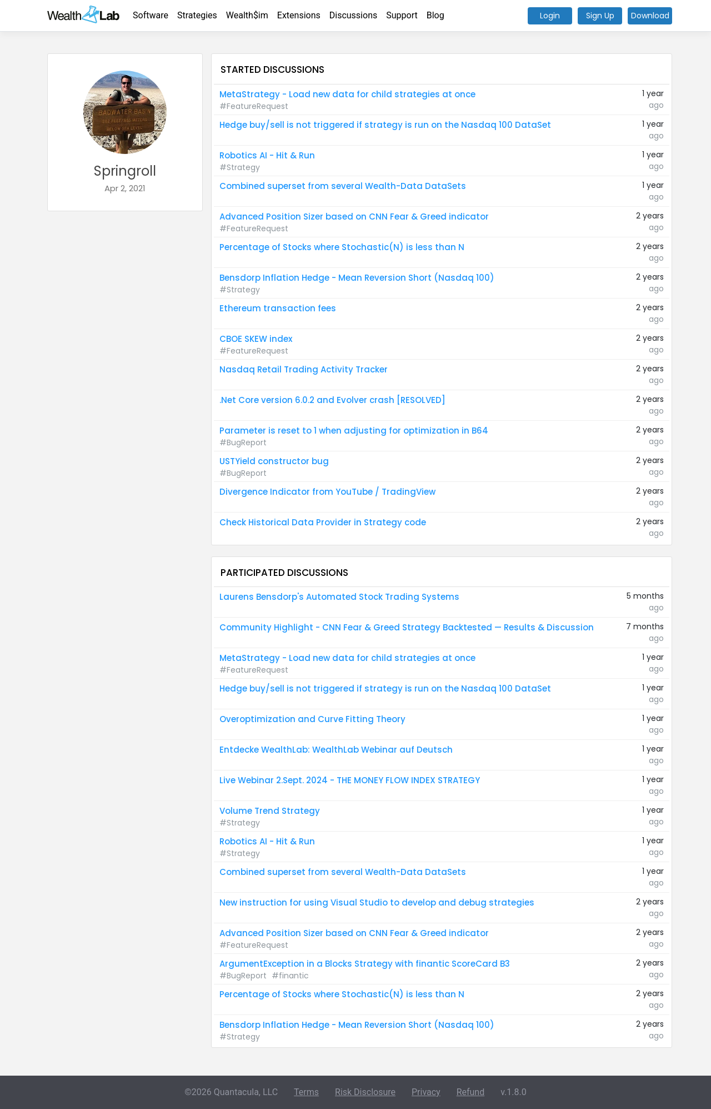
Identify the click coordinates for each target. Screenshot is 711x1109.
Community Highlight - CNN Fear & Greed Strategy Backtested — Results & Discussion (406, 627)
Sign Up (600, 15)
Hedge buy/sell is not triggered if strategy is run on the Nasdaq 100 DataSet (385, 125)
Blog (435, 15)
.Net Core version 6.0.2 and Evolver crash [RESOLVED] (332, 400)
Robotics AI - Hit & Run (267, 155)
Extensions (299, 15)
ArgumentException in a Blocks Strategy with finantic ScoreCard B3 (364, 963)
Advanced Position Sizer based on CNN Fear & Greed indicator (354, 216)
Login (550, 15)
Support (401, 15)
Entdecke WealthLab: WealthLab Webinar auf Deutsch (336, 749)
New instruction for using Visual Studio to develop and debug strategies (376, 902)
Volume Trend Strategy (269, 811)
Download (650, 15)
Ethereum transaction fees (277, 308)
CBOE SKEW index (255, 339)
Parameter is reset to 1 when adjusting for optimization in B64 (353, 430)
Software (150, 15)
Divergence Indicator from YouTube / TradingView (327, 492)
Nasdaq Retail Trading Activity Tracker (303, 369)
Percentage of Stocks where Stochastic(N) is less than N (341, 247)
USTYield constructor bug (274, 461)
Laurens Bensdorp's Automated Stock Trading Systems (339, 597)
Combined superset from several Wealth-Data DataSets (342, 186)
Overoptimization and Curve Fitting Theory (312, 719)
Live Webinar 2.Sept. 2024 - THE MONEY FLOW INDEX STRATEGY (349, 780)
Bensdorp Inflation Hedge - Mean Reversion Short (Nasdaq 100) (356, 278)
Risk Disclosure (365, 1092)
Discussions (353, 15)
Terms (306, 1092)
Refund (471, 1092)
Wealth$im (247, 15)
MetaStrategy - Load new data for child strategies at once (347, 94)
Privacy (426, 1092)
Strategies (197, 15)
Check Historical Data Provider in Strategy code (322, 522)
